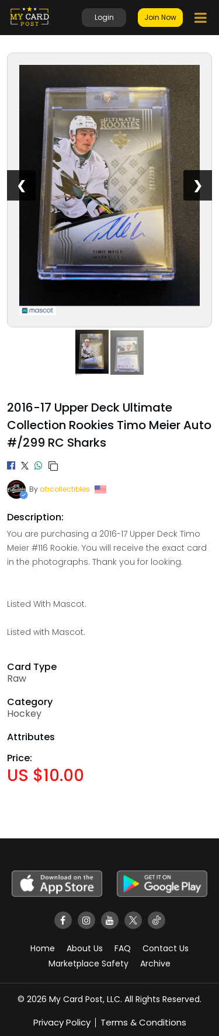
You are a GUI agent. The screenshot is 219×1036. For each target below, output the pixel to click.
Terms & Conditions (143, 1022)
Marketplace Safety (88, 963)
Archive (155, 963)
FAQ (122, 948)
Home (42, 948)
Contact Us (165, 948)
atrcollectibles (65, 489)
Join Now (160, 17)
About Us (85, 948)
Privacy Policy (62, 1022)
